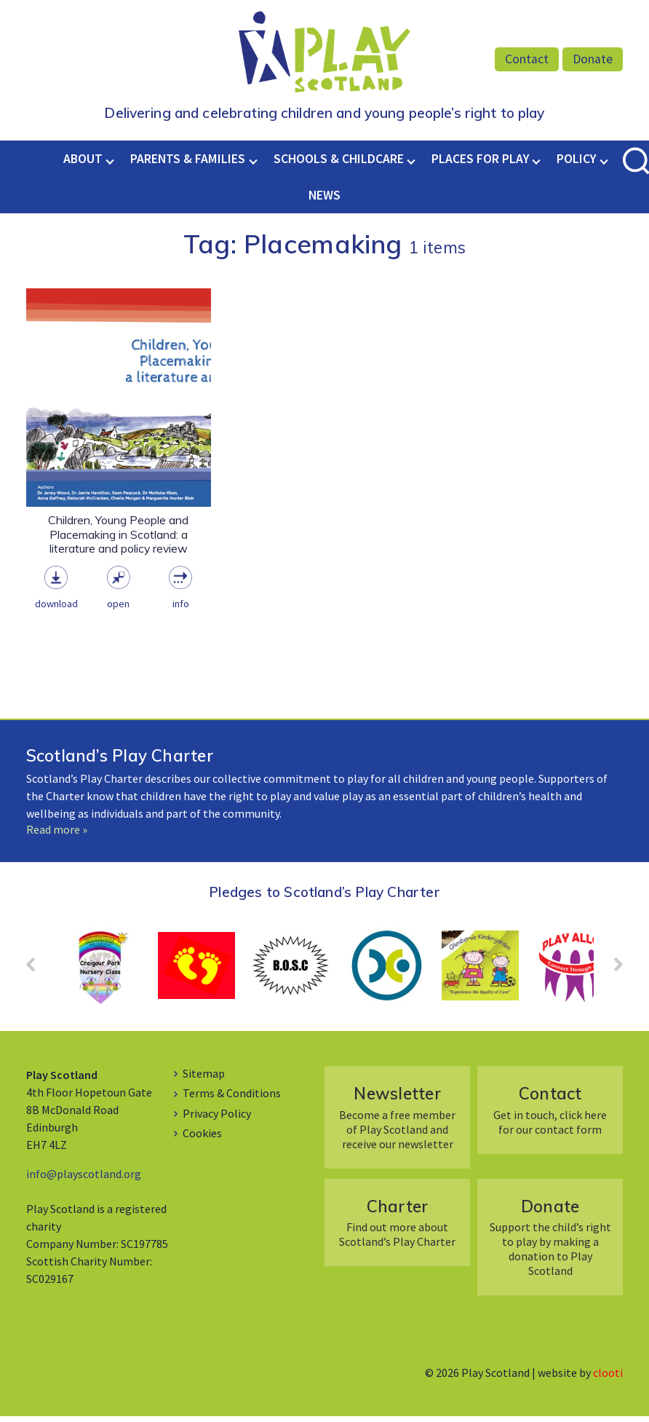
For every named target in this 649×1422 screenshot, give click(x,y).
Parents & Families (187, 164)
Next (611, 975)
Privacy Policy (217, 1118)
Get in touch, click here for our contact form (550, 1115)
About (83, 164)
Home (49, 164)
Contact (527, 59)
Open (118, 609)
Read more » (56, 834)
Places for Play (480, 164)
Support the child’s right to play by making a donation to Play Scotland (550, 1242)
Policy (576, 164)
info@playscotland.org (83, 1179)
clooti (608, 1378)
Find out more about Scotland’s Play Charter (397, 1227)
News (324, 200)
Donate (593, 59)
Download (56, 609)
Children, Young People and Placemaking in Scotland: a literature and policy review (118, 540)
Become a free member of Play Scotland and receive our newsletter (397, 1122)
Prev (37, 975)
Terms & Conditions (232, 1098)
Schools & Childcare (339, 164)
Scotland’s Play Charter (119, 761)
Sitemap (204, 1079)
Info (180, 609)
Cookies (202, 1138)
